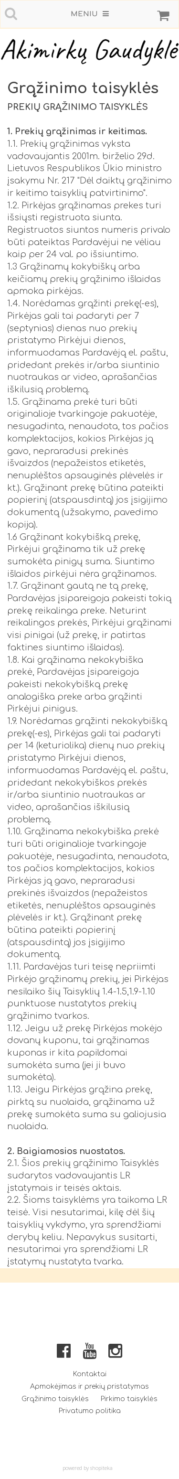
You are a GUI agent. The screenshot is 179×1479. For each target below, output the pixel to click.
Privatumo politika (90, 1410)
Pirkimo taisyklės (129, 1399)
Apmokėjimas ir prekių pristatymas (89, 1386)
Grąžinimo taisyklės (55, 1399)
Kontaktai (89, 1374)
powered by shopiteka (88, 1467)
